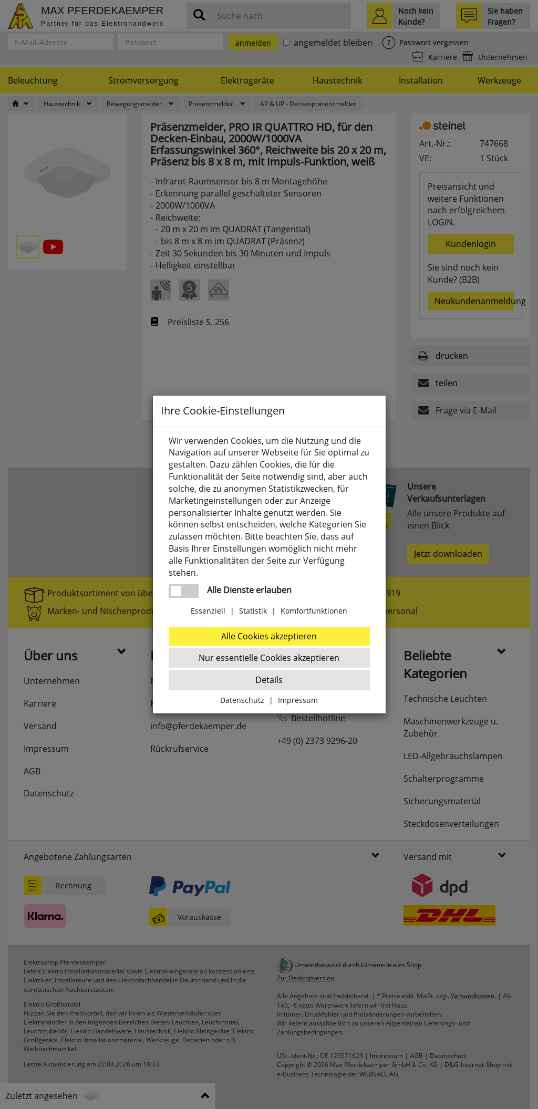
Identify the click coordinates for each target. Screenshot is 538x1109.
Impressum (298, 700)
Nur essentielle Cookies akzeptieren (269, 658)
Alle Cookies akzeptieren (269, 636)
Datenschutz (242, 700)
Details (269, 680)
